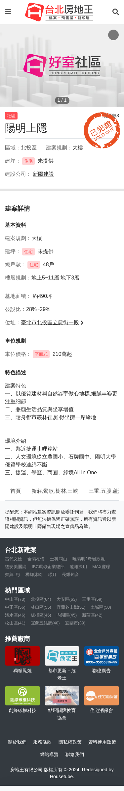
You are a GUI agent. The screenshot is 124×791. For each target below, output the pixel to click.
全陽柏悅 (36, 558)
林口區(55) (41, 607)
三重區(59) (92, 599)
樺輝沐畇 (34, 574)
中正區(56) (15, 607)
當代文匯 (13, 558)
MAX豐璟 (101, 566)
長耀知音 (70, 574)
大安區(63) (67, 599)
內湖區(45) (67, 615)
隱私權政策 (70, 742)
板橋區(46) (41, 615)
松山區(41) (15, 622)
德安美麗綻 (15, 566)
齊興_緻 (12, 574)
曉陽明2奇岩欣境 (88, 558)
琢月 (52, 574)
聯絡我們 (74, 754)
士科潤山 (58, 558)
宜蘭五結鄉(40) (45, 622)
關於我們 (17, 742)
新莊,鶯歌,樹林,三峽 (54, 491)
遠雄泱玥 (78, 566)
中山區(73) (15, 599)
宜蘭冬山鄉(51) (71, 607)
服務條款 (42, 742)
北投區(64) (41, 599)
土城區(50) (101, 607)
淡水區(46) (15, 615)
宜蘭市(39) (75, 622)
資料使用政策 (102, 742)
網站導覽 (49, 754)
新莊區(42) (92, 615)
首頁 (15, 491)
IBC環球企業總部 (48, 566)
